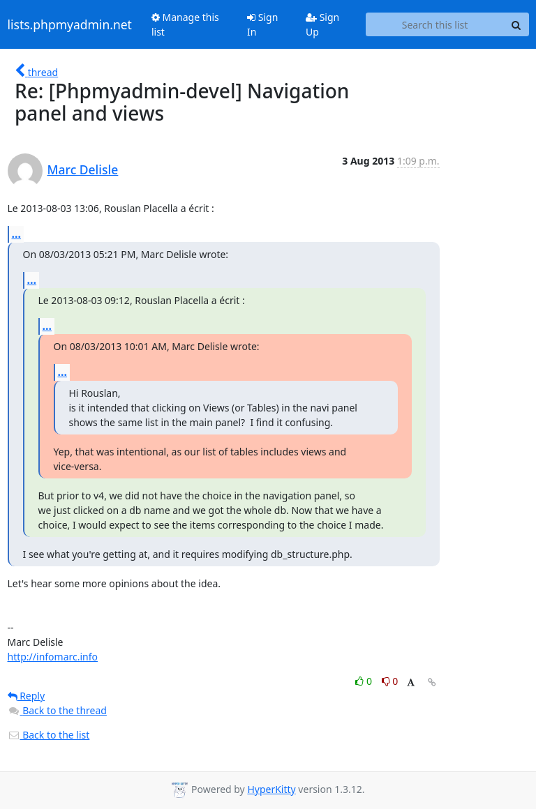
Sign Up (322, 24)
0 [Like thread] (364, 681)
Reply (26, 695)
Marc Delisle (83, 169)
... (17, 233)
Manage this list (185, 24)
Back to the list (49, 734)
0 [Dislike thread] (390, 681)
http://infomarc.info (53, 656)
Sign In (262, 24)
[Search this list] (435, 24)
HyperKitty (271, 789)
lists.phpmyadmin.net (70, 24)
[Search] (516, 24)
